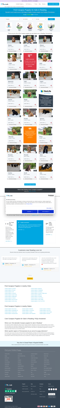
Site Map (32, 388)
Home (6, 6)
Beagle (6, 349)
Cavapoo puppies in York (9, 285)
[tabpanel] (10, 255)
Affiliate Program (42, 385)
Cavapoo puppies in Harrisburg (36, 285)
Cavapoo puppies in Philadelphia (37, 284)
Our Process (29, 4)
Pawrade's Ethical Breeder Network (10, 402)
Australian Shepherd (34, 347)
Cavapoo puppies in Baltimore (36, 288)
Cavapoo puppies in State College (37, 293)
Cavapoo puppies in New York (45, 304)
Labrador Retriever (21, 360)
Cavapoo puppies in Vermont (45, 307)
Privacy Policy (10, 401)
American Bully (7, 347)
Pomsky (19, 366)
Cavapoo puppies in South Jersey (11, 288)
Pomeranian (7, 366)
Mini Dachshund (20, 362)
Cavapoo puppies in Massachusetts (11, 307)
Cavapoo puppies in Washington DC (11, 304)
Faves (35, 4)
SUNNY (36, 0)
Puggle (45, 366)
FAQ (31, 382)
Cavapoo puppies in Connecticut (28, 304)
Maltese (32, 360)
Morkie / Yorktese (33, 364)
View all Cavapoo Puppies (30, 186)
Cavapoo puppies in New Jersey (10, 302)
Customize (30, 211)
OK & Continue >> (45, 211)
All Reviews (30, 272)
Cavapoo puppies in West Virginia (46, 305)
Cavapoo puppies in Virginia (27, 305)
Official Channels (51, 380)
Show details (49, 208)
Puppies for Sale (9, 6)
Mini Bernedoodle (7, 362)
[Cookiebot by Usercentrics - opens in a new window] (49, 195)
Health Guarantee (25, 382)
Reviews (44, 4)
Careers (41, 388)
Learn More (9, 236)
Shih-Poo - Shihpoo (47, 368)
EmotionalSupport (30, 26)
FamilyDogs (19, 26)
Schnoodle (6, 368)
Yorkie (45, 370)
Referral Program (42, 390)
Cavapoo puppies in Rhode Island (11, 305)
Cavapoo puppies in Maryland (27, 302)
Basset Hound (46, 347)
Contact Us (33, 385)
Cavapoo (14, 6)
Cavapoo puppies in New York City (11, 293)
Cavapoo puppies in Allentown (36, 282)
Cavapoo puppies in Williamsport (11, 290)
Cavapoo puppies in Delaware (45, 302)
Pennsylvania (18, 6)
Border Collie (46, 349)
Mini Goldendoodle (34, 362)
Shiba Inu (19, 368)
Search (51, 19)
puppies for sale (35, 217)
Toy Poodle (32, 370)
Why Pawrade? (33, 380)
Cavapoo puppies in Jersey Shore (37, 291)
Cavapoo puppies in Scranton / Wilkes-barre (39, 287)
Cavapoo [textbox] (7, 19)
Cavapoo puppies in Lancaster (10, 282)
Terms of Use (15, 401)
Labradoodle (7, 360)
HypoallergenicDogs (40, 26)
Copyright (6, 401)
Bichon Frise (33, 349)
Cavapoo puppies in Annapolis (36, 290)
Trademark (19, 401)
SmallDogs (8, 26)
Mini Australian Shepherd (48, 362)
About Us (41, 380)
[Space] (8, 379)
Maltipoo (45, 360)
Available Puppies (20, 4)
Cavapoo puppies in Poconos (10, 284)
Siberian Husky (7, 370)
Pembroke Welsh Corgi (47, 364)
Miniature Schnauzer (21, 364)
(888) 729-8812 (55, 4)
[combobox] (12, 19)
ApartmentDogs (51, 26)
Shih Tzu (32, 368)
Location (35, 388)
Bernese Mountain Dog (21, 349)
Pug (31, 366)
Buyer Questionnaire (25, 385)
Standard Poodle (20, 370)
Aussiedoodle (20, 347)
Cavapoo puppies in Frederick (10, 291)
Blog (40, 4)
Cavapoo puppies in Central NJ (10, 287)
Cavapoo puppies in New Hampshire (28, 307)
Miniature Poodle (7, 364)
